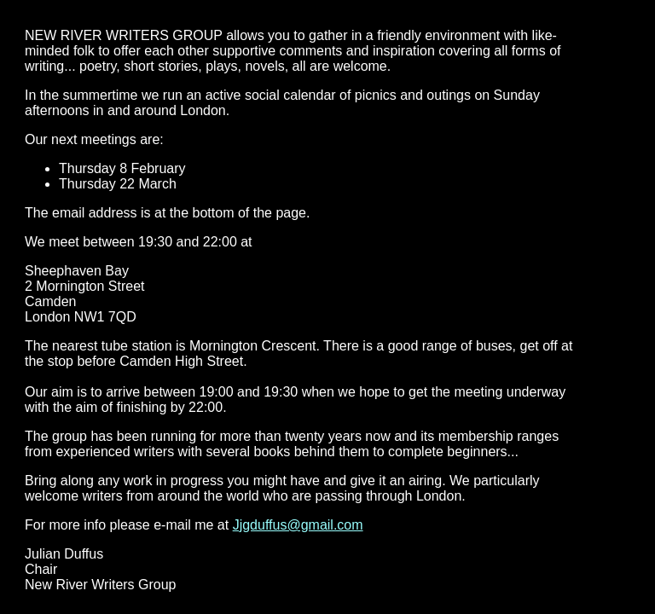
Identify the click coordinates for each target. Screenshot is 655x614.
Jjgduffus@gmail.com (298, 525)
